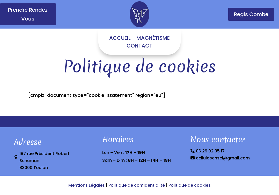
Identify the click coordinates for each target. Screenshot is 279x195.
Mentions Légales (86, 185)
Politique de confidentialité (136, 185)
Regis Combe (251, 14)
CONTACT (139, 46)
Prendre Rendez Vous (28, 14)
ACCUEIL (120, 39)
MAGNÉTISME (153, 39)
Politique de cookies (189, 185)
